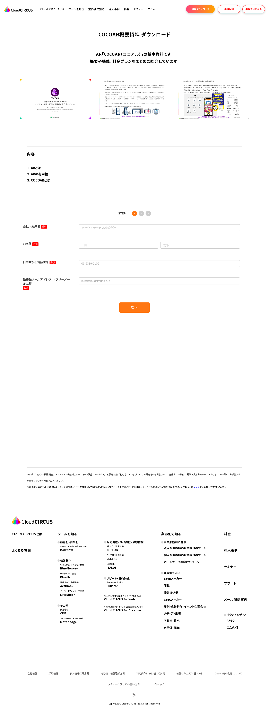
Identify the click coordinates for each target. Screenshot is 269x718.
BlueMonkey (69, 568)
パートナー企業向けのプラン (182, 562)
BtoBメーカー (173, 578)
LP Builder (67, 595)
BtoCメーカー (173, 599)
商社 (167, 585)
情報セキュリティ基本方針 (189, 673)
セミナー (230, 566)
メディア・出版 (172, 613)
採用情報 (53, 673)
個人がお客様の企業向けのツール (185, 555)
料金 (126, 9)
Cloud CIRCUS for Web (119, 599)
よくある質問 (21, 550)
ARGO (231, 620)
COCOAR (112, 550)
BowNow (66, 550)
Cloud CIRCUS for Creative (122, 610)
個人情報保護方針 (79, 673)
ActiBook (66, 586)
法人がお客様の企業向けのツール (185, 548)
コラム (151, 9)
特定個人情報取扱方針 (113, 673)
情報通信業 (171, 593)
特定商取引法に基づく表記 (150, 673)
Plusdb (65, 577)
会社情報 (32, 673)
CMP (63, 613)
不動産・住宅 (172, 621)
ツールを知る (76, 9)
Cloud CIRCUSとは (52, 9)
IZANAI (111, 567)
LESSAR (112, 559)
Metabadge (68, 622)
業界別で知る (96, 9)
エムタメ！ (232, 627)
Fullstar (112, 586)
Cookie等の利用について (228, 673)
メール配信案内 (236, 599)
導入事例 (114, 9)
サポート (230, 582)
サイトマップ (157, 684)
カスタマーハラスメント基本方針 (123, 684)
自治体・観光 (172, 628)
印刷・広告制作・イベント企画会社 (185, 606)
